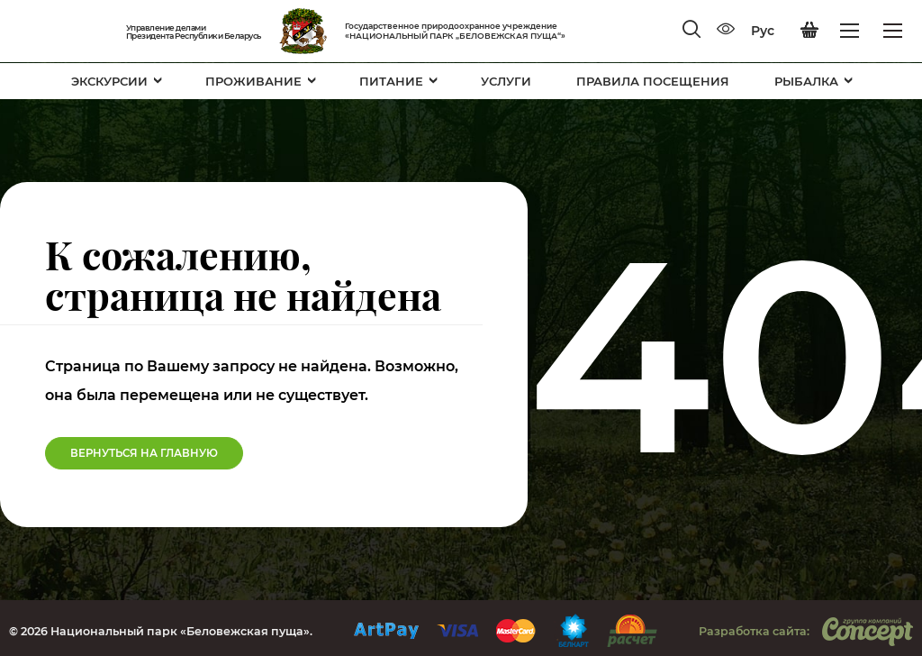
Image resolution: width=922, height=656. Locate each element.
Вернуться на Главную (144, 453)
